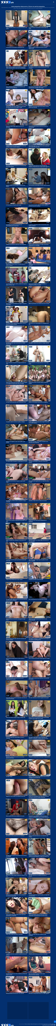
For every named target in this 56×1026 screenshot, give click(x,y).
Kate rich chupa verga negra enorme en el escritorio (15, 127)
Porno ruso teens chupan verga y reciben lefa (15, 717)
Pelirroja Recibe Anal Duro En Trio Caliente (15, 993)
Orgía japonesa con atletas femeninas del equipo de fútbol (39, 265)
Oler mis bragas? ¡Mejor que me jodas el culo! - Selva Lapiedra (38, 560)
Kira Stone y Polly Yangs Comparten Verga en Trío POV (16, 876)
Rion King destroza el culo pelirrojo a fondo (38, 599)
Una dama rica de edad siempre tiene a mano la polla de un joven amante (16, 324)
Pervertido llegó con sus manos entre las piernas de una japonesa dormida (39, 146)
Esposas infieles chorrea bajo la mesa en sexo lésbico (15, 186)
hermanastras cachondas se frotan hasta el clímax (39, 185)
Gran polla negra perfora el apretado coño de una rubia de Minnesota (16, 698)
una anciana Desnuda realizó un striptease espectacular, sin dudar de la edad (38, 87)
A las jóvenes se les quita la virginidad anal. (15, 47)
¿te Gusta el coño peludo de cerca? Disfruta (15, 835)
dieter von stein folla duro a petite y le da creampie (37, 935)
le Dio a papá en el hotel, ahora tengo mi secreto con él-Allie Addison (39, 422)
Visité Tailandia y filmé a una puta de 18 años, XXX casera (16, 28)
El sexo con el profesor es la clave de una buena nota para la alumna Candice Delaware (39, 797)
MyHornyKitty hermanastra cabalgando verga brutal (15, 619)
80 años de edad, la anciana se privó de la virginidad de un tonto (15, 679)
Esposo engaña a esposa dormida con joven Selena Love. (38, 48)
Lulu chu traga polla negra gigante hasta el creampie (15, 738)
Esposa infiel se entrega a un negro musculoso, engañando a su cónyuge (39, 245)
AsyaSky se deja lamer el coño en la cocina (38, 500)
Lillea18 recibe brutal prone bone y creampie (38, 954)
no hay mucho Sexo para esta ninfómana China (16, 402)
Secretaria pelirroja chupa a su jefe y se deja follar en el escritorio (39, 895)
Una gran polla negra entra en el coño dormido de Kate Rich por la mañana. (16, 600)
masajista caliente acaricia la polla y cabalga (15, 421)
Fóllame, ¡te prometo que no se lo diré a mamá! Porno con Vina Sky (39, 107)
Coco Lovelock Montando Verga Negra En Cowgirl (39, 658)
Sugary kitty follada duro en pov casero (14, 579)
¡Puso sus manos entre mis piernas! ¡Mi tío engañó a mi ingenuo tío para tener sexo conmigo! (16, 383)
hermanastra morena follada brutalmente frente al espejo (39, 68)
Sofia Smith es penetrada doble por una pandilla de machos (39, 679)
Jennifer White (9, 776)
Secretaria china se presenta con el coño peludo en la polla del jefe (16, 166)
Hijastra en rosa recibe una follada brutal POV (15, 796)
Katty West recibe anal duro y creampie (14, 934)
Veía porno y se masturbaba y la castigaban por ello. (39, 324)
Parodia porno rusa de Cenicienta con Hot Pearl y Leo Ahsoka (16, 856)
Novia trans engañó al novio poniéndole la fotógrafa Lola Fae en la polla (37, 284)
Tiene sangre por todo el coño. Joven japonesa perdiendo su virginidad (16, 915)
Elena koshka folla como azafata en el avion (15, 816)
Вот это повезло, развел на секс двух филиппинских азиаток (37, 974)
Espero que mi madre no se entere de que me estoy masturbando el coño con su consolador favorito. (15, 68)
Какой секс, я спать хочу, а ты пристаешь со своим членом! (15, 265)
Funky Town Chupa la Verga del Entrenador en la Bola (16, 521)
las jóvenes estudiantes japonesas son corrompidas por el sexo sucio (14, 225)
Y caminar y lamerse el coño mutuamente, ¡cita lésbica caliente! (39, 225)
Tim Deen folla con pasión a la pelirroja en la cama (16, 461)
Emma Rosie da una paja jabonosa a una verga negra (38, 363)
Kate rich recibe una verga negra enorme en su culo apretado (39, 541)
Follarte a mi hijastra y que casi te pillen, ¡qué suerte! (15, 442)
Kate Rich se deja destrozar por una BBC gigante (39, 993)
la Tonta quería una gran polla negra (13, 205)
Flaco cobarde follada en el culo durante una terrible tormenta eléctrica (15, 87)
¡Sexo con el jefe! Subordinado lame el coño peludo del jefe (38, 619)
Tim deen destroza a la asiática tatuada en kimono (38, 876)
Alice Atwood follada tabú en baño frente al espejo (15, 659)
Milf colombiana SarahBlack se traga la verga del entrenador (16, 304)
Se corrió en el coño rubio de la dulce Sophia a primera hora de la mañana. (38, 206)
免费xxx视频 (53, 1024)
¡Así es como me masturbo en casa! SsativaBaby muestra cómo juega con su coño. (39, 718)
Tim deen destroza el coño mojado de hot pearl (39, 697)
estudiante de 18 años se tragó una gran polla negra (15, 481)
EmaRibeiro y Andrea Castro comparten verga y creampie (16, 501)
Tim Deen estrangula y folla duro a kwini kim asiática (38, 462)
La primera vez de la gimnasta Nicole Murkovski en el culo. (16, 560)
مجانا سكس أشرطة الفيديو (47, 1024)
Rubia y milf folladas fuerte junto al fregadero (38, 402)
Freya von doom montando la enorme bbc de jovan (38, 28)
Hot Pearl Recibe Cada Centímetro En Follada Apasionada (15, 343)
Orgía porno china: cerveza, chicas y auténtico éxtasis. (38, 383)
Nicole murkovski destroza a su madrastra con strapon (38, 836)
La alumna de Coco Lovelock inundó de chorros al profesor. (16, 955)
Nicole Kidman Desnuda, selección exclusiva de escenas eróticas (16, 639)
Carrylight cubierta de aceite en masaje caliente (39, 343)
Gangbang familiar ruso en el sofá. (36, 579)
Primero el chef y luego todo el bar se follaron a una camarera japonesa (16, 895)
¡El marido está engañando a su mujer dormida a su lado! (39, 481)
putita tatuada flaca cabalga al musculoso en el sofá (16, 541)
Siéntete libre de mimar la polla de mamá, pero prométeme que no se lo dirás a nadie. (16, 107)
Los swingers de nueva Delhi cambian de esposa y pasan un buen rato (16, 284)
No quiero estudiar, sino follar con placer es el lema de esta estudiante (38, 442)
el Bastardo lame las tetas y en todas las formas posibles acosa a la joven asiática (16, 146)
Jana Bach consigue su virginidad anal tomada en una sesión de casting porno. (39, 639)
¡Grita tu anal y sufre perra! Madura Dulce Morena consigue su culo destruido (39, 777)
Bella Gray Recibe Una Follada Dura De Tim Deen (39, 303)
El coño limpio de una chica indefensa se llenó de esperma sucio (16, 974)
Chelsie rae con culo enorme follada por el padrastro (37, 521)
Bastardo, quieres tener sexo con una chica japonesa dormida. (15, 757)
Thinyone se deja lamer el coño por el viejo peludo (39, 756)
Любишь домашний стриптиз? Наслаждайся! (16, 244)
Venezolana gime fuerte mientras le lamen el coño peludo (38, 127)
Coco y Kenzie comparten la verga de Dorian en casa (16, 363)
